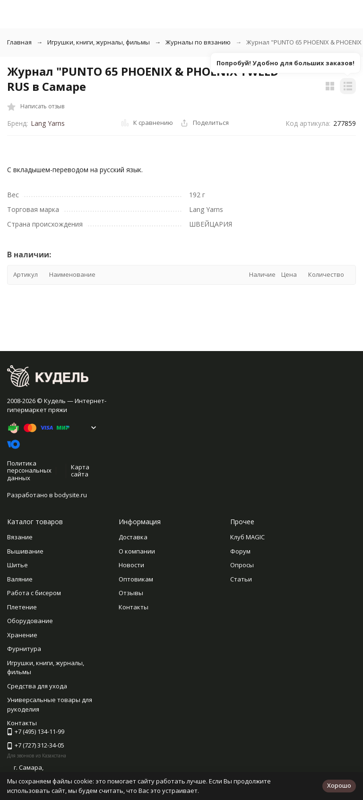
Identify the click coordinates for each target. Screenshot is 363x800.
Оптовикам (136, 579)
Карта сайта (80, 471)
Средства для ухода (37, 686)
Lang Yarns (48, 123)
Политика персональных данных (29, 470)
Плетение (22, 607)
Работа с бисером (34, 593)
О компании (137, 551)
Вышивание (25, 551)
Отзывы (131, 593)
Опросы (242, 565)
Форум (240, 551)
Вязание (20, 537)
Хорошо (339, 785)
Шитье (17, 565)
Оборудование (30, 620)
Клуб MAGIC (247, 537)
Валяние (20, 579)
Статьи (241, 579)
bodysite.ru (70, 495)
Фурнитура (24, 648)
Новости (131, 565)
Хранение (22, 635)
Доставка (133, 537)
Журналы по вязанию (198, 42)
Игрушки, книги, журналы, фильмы (98, 42)
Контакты (133, 607)
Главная (19, 42)
